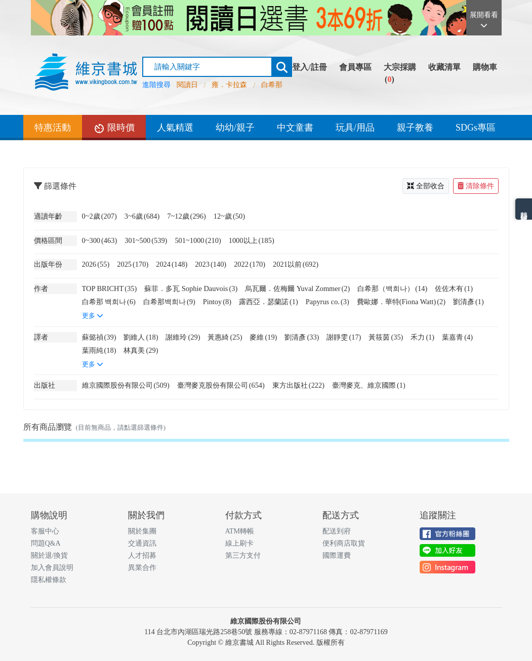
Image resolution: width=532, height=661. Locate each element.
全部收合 (425, 186)
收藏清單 (444, 67)
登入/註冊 (309, 67)
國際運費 (336, 555)
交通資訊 (142, 543)
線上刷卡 (239, 543)
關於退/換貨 (49, 555)
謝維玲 (183, 337)
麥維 (263, 337)
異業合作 (142, 567)
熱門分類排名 (523, 209)
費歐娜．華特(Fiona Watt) (401, 302)
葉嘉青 (457, 337)
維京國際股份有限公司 (126, 385)
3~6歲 (142, 216)
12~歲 (229, 216)
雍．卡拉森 (229, 85)
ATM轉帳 (240, 531)
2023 (210, 264)
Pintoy (217, 302)
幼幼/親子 (235, 127)
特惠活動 (52, 127)
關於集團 (142, 531)
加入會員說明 (52, 567)
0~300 (99, 240)
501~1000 (198, 240)
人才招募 (142, 555)
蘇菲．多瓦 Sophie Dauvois (190, 288)
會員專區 (355, 67)
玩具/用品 (355, 127)
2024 (171, 264)
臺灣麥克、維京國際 (368, 385)
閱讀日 (187, 85)
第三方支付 (243, 555)
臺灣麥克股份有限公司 (221, 385)
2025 (132, 264)
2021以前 (295, 264)
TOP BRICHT (109, 288)
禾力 (422, 337)
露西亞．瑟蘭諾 (268, 302)
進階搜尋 (156, 85)
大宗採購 (400, 67)
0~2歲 (99, 216)
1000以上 (251, 240)
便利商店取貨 (343, 543)
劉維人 (141, 337)
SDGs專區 (476, 127)
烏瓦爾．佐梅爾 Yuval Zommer (297, 288)
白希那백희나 (169, 302)
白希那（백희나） (392, 288)
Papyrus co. (327, 302)
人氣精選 (175, 127)
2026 (96, 264)
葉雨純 (99, 350)
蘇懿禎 (99, 337)
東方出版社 (298, 385)
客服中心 (45, 531)
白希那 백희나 (109, 302)
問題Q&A (46, 543)
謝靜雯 (343, 337)
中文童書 (295, 127)
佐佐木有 (454, 288)
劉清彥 (468, 302)
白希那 (271, 85)
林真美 (141, 350)
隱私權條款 (48, 580)
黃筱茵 (386, 337)
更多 (92, 315)
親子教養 (415, 127)
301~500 (146, 240)
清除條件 (476, 186)
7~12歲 (186, 216)
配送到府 (336, 531)
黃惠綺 (225, 337)
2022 (249, 264)
